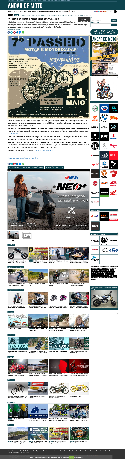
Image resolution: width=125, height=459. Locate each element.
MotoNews (11, 245)
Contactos (66, 451)
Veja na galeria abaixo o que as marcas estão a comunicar (23, 167)
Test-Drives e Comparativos (15, 267)
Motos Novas (113, 266)
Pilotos (114, 277)
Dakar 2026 (23, 11)
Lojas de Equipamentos (97, 274)
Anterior (41, 167)
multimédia (76, 15)
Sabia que (11, 380)
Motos (34, 11)
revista (49, 15)
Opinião (29, 11)
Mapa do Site (26, 452)
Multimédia (11, 335)
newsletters (43, 15)
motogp (59, 15)
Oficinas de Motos (101, 272)
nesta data (14, 133)
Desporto (11, 357)
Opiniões (11, 312)
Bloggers (109, 277)
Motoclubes (64, 11)
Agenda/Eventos (104, 266)
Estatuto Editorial (80, 451)
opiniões (33, 15)
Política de (78, 457)
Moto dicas (11, 402)
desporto (38, 15)
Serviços (57, 11)
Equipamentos (41, 11)
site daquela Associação (44, 150)
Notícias (16, 11)
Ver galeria (48, 167)
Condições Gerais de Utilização (107, 451)
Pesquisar (114, 20)
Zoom (61, 167)
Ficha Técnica (72, 451)
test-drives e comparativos (25, 15)
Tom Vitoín (29, 451)
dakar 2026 (54, 15)
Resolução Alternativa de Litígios (15, 452)
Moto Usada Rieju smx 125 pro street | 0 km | (104, 297)
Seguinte (55, 167)
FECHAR (71, 457)
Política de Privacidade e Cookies (92, 451)
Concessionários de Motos (102, 270)
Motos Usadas (95, 266)
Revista (73, 11)
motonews (16, 15)
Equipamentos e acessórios (16, 290)
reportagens (70, 15)
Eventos (10, 11)
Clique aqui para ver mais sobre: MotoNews (22, 158)
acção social (88, 15)
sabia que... (64, 15)
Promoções (50, 11)
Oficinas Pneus (111, 272)
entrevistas (82, 15)
